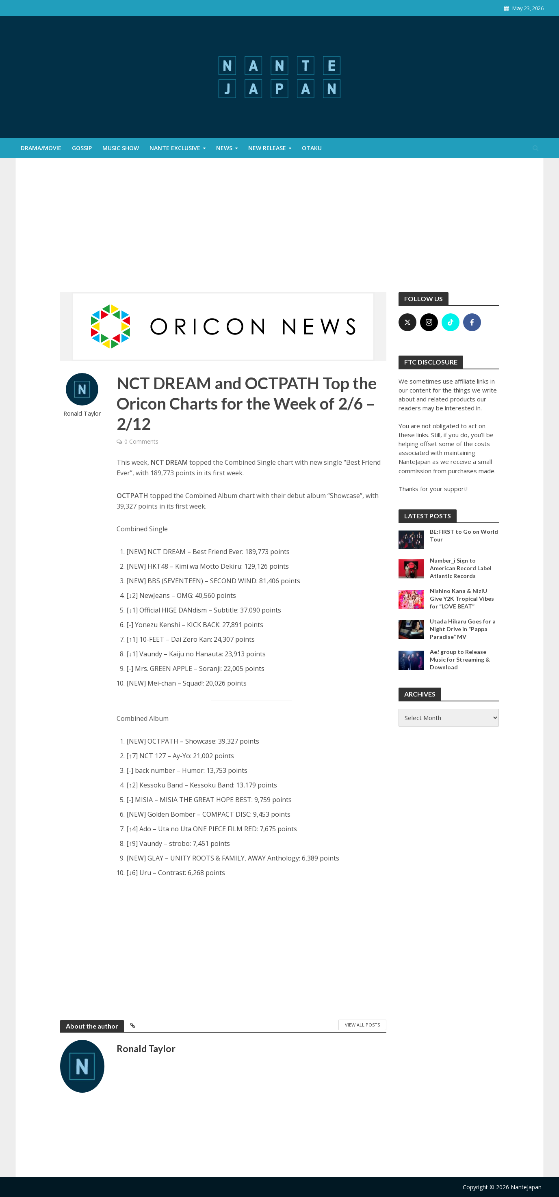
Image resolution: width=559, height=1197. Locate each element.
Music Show (120, 148)
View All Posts (362, 1025)
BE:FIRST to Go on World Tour (464, 535)
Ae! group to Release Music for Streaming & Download (460, 659)
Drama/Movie (41, 148)
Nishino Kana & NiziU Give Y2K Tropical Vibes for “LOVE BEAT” (462, 598)
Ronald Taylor (82, 413)
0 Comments (141, 441)
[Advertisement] (279, 231)
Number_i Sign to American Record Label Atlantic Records (461, 568)
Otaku (312, 148)
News (224, 148)
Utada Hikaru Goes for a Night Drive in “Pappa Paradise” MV (463, 629)
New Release (267, 148)
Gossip (82, 148)
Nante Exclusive (175, 148)
